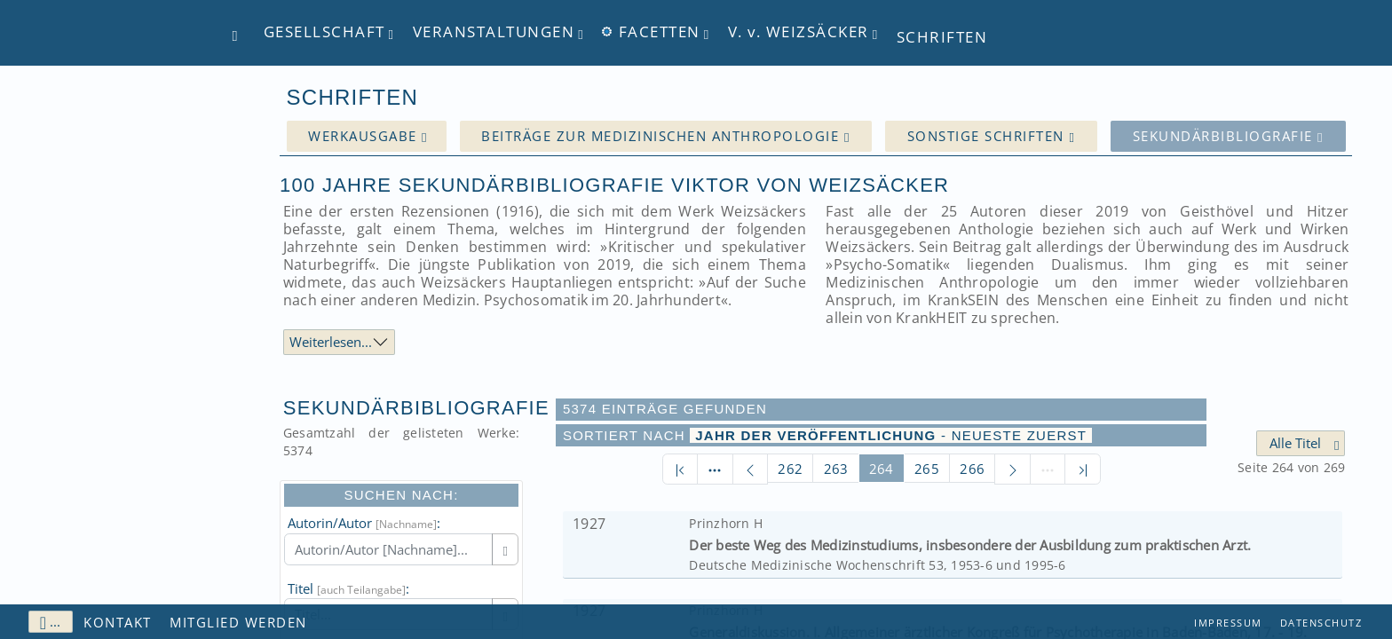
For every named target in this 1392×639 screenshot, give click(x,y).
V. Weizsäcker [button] (798, 32)
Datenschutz (1321, 622)
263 (836, 468)
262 (790, 468)
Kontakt (117, 622)
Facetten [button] (651, 32)
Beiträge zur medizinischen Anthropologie (665, 136)
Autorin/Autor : (364, 523)
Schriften (942, 37)
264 (881, 468)
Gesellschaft (324, 32)
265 (926, 468)
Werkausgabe (368, 136)
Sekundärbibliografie (1228, 136)
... (50, 622)
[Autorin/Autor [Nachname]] (388, 549)
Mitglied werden (238, 622)
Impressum (1228, 622)
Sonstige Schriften (991, 136)
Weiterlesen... (330, 342)
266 (972, 468)
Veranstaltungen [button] (494, 32)
